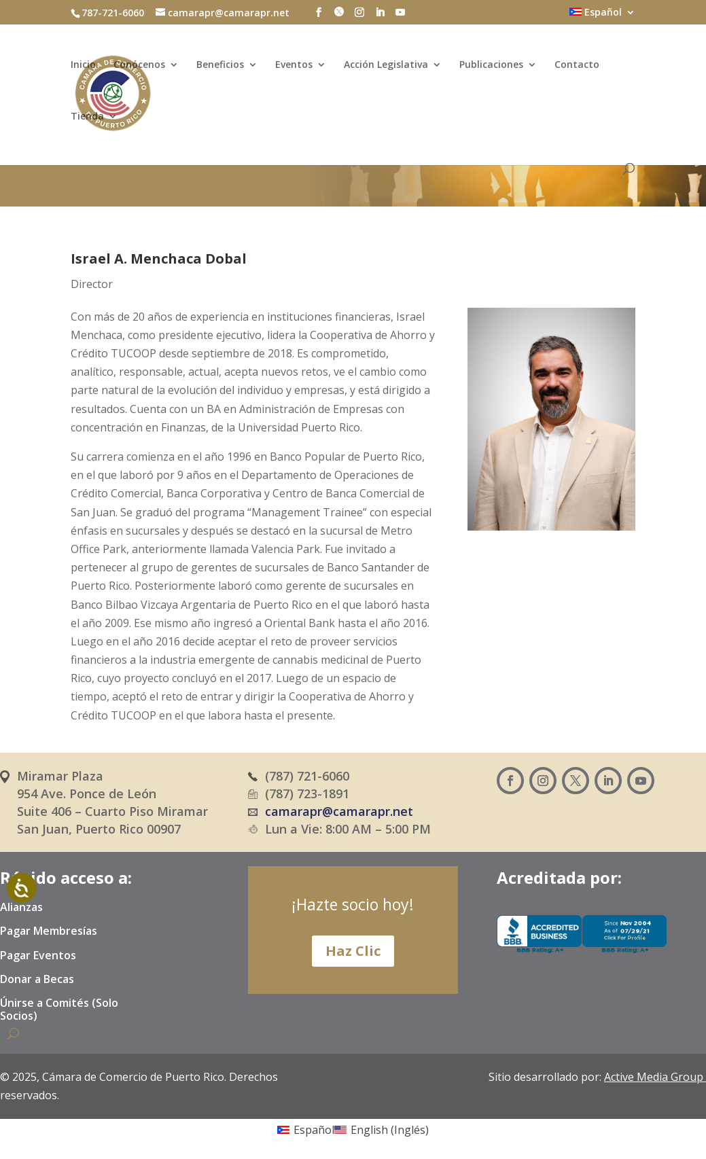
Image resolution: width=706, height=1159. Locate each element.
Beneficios (220, 68)
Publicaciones (491, 68)
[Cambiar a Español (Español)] (305, 1129)
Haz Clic (353, 951)
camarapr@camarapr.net (339, 811)
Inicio (83, 68)
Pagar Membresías (48, 931)
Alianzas (21, 907)
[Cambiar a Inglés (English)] (381, 1129)
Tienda (87, 119)
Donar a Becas (37, 979)
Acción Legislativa (386, 68)
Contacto (576, 68)
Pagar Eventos (38, 956)
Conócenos (139, 68)
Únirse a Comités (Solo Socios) (59, 1010)
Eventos (294, 68)
